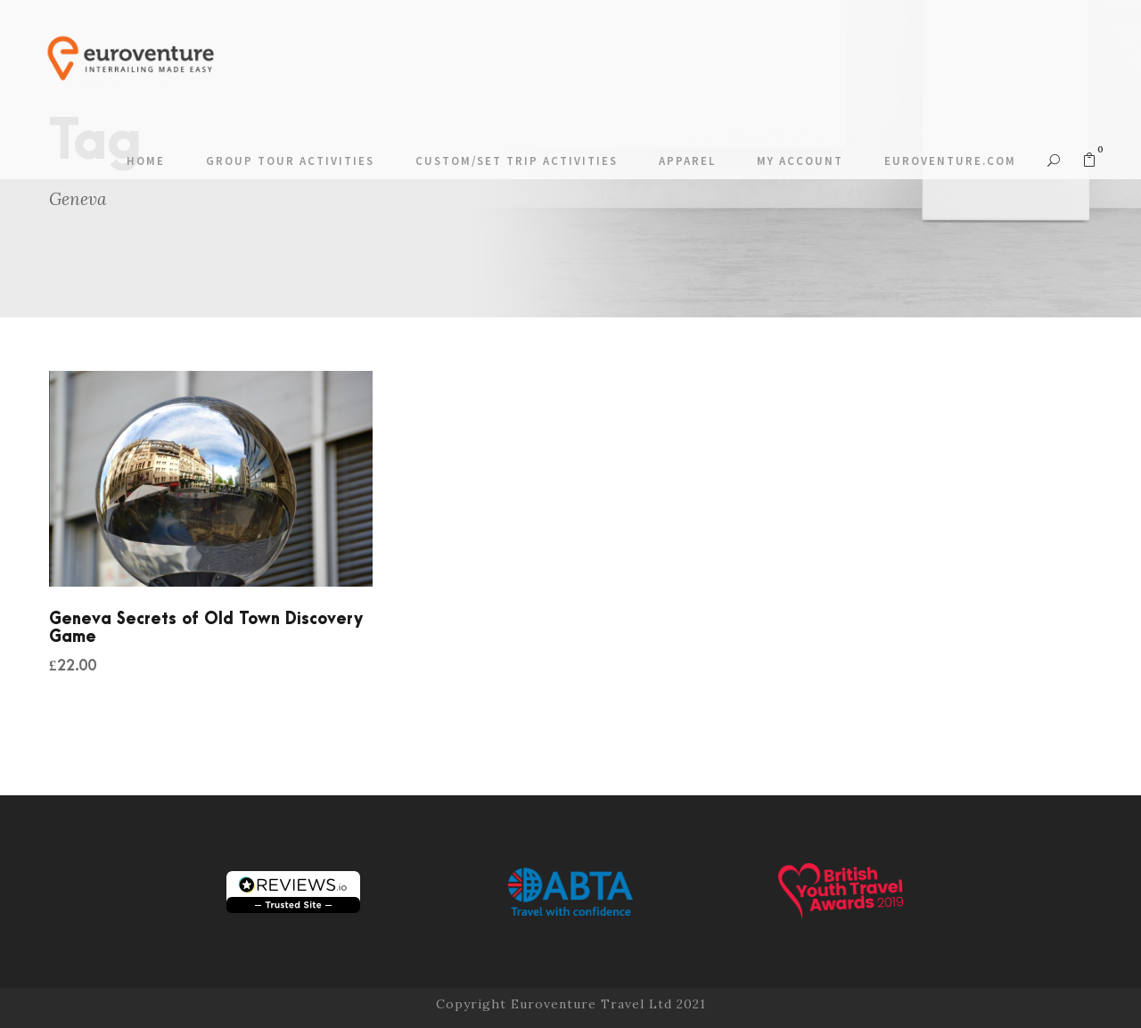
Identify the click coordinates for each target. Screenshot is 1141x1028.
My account (800, 161)
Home (146, 161)
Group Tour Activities (290, 161)
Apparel (687, 161)
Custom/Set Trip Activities (516, 161)
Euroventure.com (950, 161)
